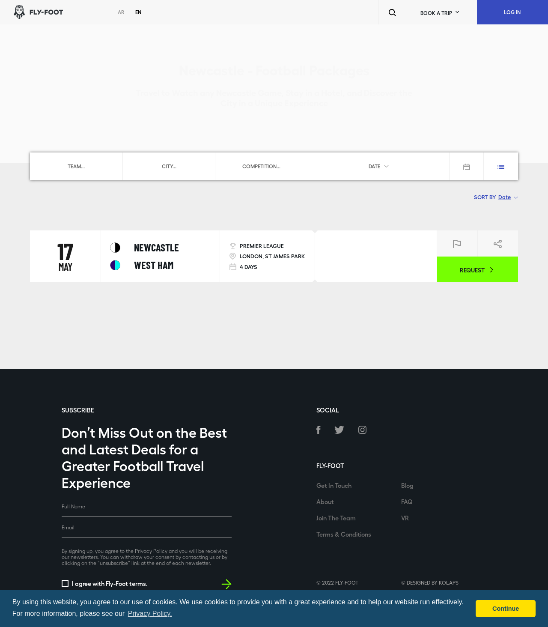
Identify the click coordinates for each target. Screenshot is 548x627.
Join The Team (336, 518)
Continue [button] (505, 608)
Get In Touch (333, 485)
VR (405, 518)
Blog (407, 485)
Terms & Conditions (343, 534)
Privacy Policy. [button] (150, 613)
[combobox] (76, 166)
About (325, 501)
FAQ (407, 501)
